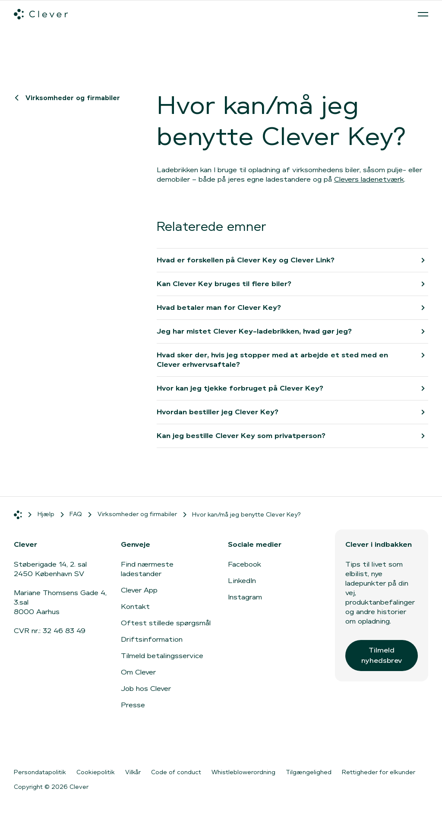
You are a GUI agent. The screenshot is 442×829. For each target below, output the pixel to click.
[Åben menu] (423, 14)
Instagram (245, 597)
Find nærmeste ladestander (147, 569)
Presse (133, 705)
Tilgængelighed (309, 772)
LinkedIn (242, 581)
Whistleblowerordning (243, 772)
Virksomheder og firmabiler (69, 98)
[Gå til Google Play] (108, 744)
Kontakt (135, 606)
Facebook (244, 564)
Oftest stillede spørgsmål (166, 623)
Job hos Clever (146, 688)
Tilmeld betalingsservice (162, 656)
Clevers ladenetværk (369, 179)
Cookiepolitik (95, 772)
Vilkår (133, 772)
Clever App (139, 590)
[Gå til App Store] (40, 744)
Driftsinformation (152, 639)
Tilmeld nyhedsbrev (381, 655)
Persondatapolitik (40, 772)
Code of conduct (176, 772)
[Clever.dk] (41, 14)
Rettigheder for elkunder (378, 772)
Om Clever (138, 672)
